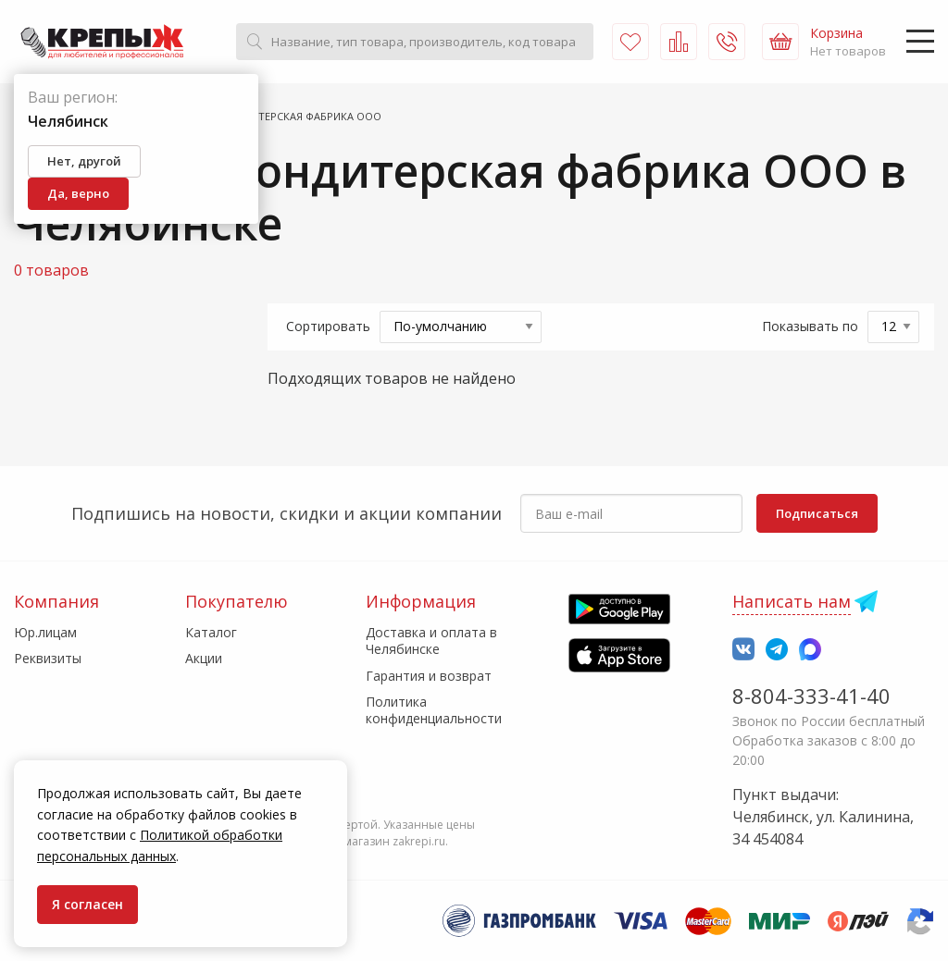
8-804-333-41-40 (811, 695)
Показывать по (810, 326)
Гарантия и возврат (429, 675)
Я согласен (87, 904)
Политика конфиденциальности (434, 710)
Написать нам (791, 601)
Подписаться (817, 513)
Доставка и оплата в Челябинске (431, 640)
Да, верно (78, 193)
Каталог (211, 632)
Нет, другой (84, 161)
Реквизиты (47, 658)
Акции (203, 658)
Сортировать (328, 326)
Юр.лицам (45, 632)
